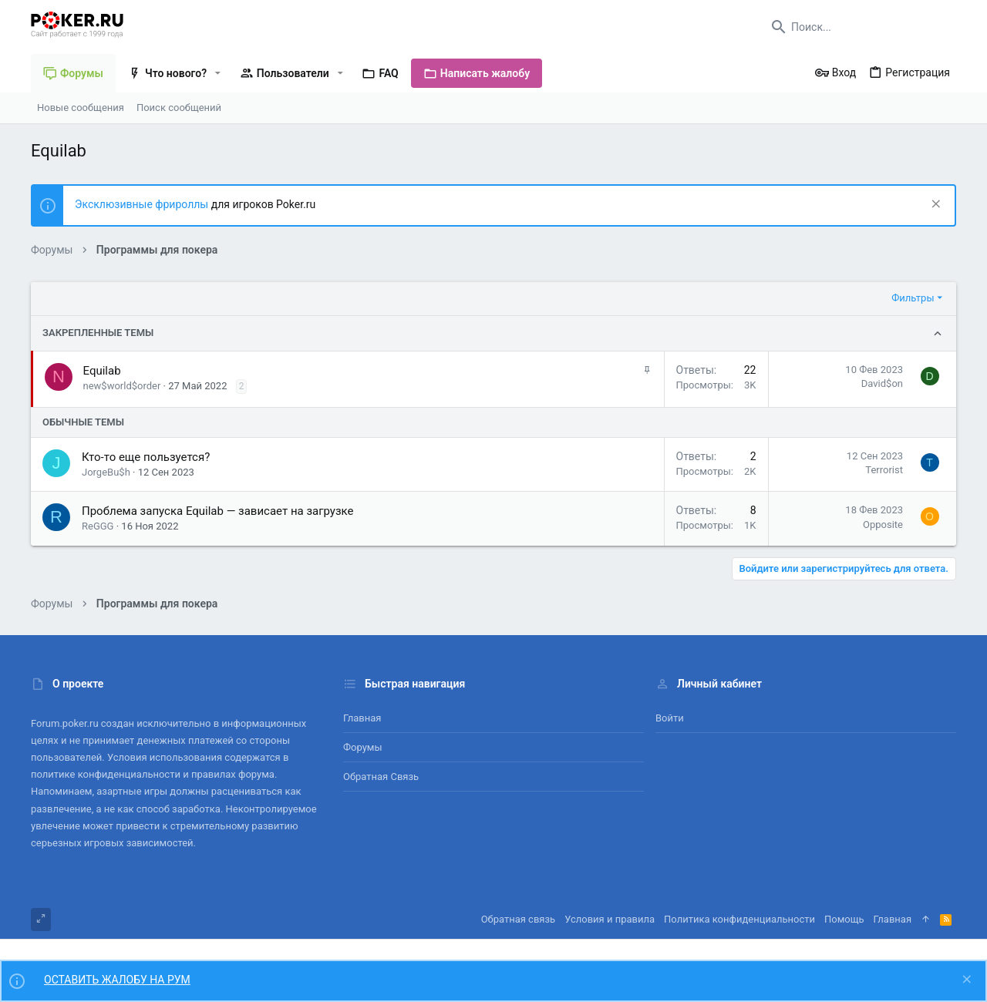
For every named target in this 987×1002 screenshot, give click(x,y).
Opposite (883, 524)
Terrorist (884, 470)
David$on (882, 383)
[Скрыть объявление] (934, 205)
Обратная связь (381, 776)
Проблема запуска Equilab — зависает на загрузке (218, 511)
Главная (362, 718)
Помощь (844, 919)
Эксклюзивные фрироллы (143, 204)
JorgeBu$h (106, 472)
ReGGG (97, 526)
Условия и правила (609, 919)
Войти (669, 718)
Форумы (362, 747)
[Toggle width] (41, 919)
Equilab (102, 371)
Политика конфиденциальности (739, 919)
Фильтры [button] (912, 298)
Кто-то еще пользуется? (146, 457)
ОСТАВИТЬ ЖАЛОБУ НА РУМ (117, 979)
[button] (217, 73)
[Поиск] (859, 27)
